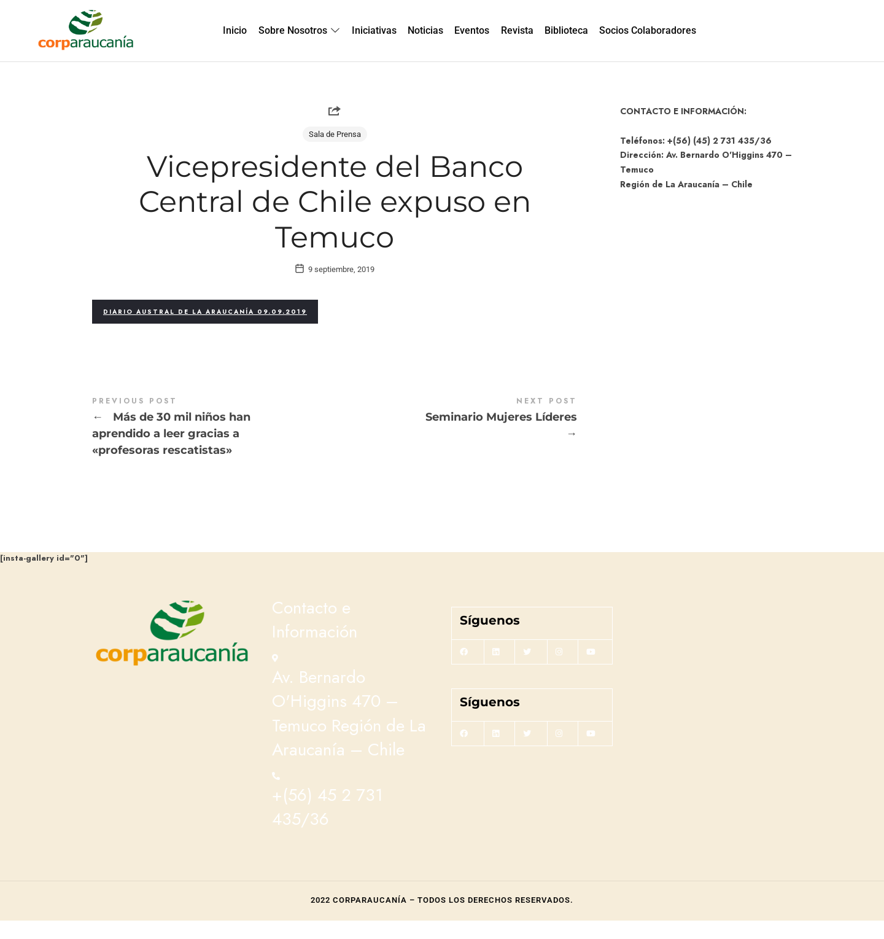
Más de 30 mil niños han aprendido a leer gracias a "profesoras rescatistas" (213, 445)
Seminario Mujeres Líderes (456, 437)
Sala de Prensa (335, 134)
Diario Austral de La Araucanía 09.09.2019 (205, 329)
